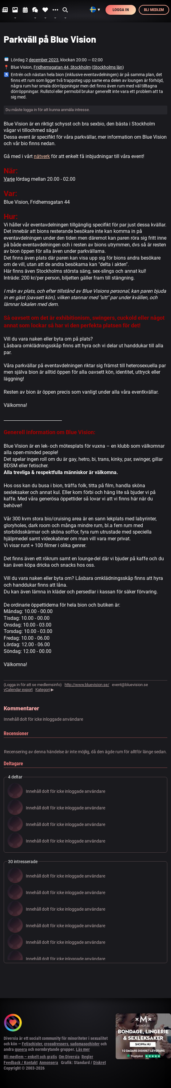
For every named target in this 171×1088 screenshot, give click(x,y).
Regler (87, 1056)
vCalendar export (18, 689)
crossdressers (56, 1043)
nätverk (42, 156)
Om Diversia (69, 1056)
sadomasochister (85, 1043)
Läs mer (83, 1049)
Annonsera (48, 1062)
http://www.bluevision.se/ (87, 684)
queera (21, 1049)
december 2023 (43, 59)
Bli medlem (154, 9)
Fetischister (32, 1043)
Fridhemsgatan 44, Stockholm (62, 67)
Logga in (121, 9)
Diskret (99, 1062)
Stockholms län (107, 67)
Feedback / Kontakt (21, 1062)
